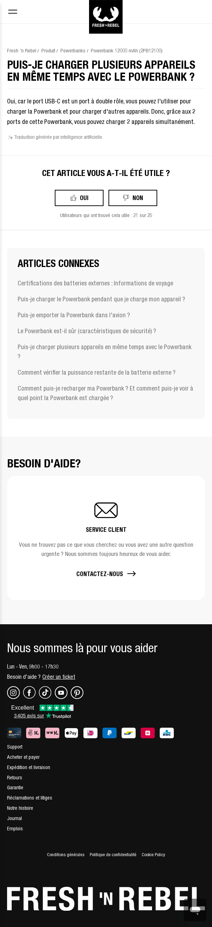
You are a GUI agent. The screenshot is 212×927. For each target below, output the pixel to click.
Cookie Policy (153, 854)
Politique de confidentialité (113, 854)
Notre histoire (20, 808)
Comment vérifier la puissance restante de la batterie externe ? (97, 372)
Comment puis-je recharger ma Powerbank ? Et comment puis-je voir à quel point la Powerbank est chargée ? (105, 393)
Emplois (15, 828)
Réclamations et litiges (29, 798)
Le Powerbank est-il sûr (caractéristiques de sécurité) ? (87, 331)
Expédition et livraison (28, 767)
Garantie (15, 787)
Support (14, 747)
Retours (14, 777)
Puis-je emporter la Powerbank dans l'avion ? (74, 315)
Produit (48, 50)
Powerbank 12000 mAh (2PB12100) (127, 50)
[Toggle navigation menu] (12, 12)
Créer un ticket (58, 676)
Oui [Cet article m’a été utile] (84, 197)
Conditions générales (65, 854)
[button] (106, 538)
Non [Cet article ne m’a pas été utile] (137, 197)
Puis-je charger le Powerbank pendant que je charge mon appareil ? (101, 299)
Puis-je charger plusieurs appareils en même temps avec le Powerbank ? (105, 351)
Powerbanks (73, 50)
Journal (14, 818)
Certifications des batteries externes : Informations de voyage (95, 283)
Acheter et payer (23, 757)
